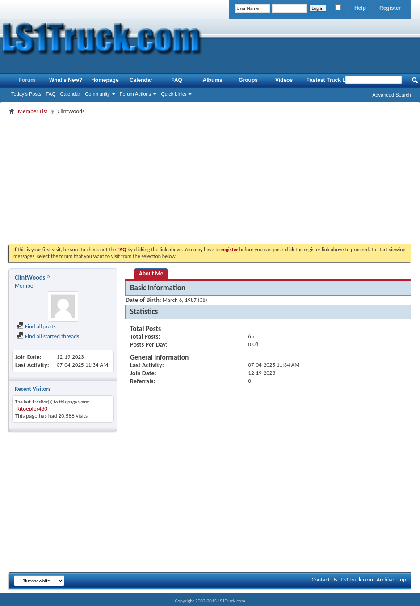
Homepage (104, 80)
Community (97, 94)
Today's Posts (26, 94)
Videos (284, 80)
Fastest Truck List (329, 80)
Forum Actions (135, 94)
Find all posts (36, 326)
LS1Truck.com (357, 579)
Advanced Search (391, 94)
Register (390, 8)
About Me (151, 273)
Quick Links (173, 94)
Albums (213, 80)
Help (360, 8)
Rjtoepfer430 (32, 408)
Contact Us (324, 579)
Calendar (70, 94)
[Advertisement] (210, 179)
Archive (385, 579)
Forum (26, 80)
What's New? (65, 80)
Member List (32, 111)
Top (402, 579)
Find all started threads (48, 336)
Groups (248, 80)
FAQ (51, 94)
